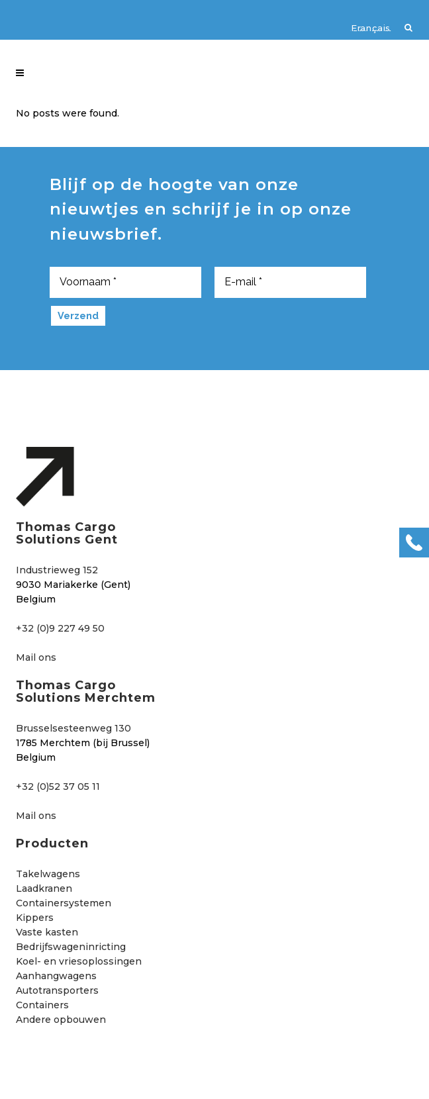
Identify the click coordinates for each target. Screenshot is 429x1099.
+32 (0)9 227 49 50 (60, 628)
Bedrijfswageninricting (71, 947)
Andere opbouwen (61, 1020)
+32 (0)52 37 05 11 (58, 786)
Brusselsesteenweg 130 (73, 728)
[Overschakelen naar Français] (364, 27)
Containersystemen (63, 903)
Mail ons (36, 657)
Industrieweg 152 (57, 570)
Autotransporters (57, 990)
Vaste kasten (47, 932)
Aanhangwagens (56, 976)
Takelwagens (48, 874)
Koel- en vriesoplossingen (79, 961)
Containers (42, 1005)
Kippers (35, 918)
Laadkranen (44, 888)
